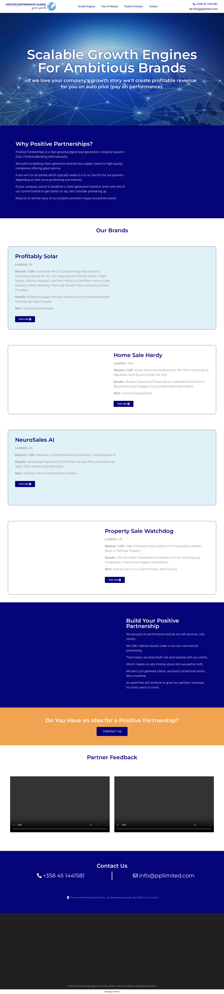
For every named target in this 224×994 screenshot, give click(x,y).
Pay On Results (109, 6)
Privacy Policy (108, 986)
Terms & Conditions (126, 986)
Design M (151, 986)
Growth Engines (86, 6)
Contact (153, 6)
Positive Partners (133, 6)
